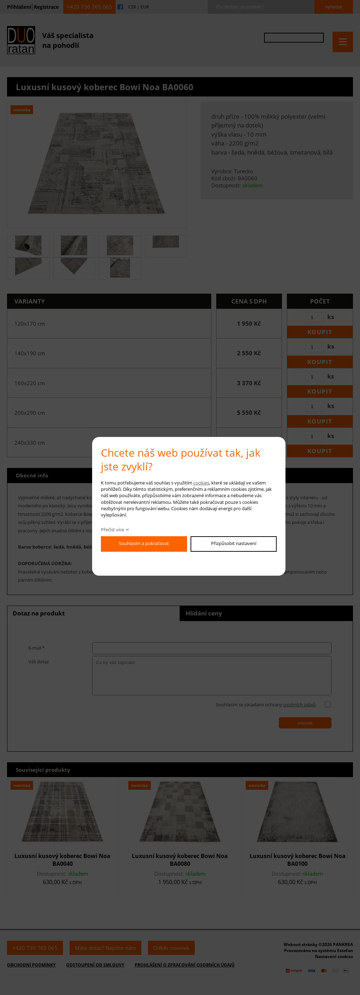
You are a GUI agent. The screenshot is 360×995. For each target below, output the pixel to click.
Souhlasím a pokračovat (144, 543)
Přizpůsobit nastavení (233, 543)
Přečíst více (112, 529)
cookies (201, 483)
